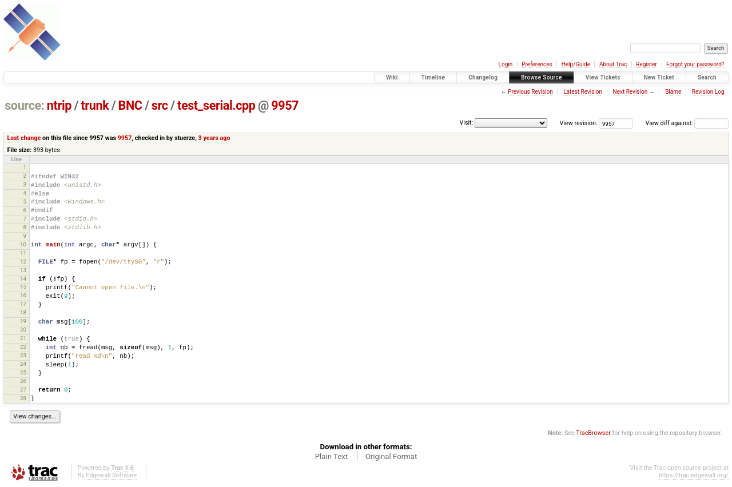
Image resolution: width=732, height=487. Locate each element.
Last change (24, 138)
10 (23, 244)
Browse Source (541, 77)
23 (23, 355)
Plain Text (331, 456)
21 (23, 338)
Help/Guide (576, 64)
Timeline (433, 77)
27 (23, 389)
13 (23, 270)
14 (23, 279)
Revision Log (708, 92)
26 (23, 381)
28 (23, 398)
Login (506, 64)
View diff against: (687, 123)
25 (23, 372)
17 (23, 304)
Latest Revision (582, 92)
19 (23, 321)
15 (23, 287)
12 (23, 261)
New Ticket (659, 77)
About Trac (613, 64)
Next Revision (630, 92)
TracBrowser (593, 433)
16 (23, 295)
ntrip (59, 105)
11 (23, 253)
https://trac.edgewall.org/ (694, 475)
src (160, 105)
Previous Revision (530, 92)
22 (23, 347)
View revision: (579, 123)
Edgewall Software (111, 475)
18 (23, 312)
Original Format (391, 456)
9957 (285, 105)
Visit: (466, 122)
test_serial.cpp (216, 105)
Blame (673, 92)
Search (707, 77)
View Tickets (603, 77)
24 (23, 364)
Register (646, 64)
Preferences (537, 64)
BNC (130, 105)
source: (24, 105)
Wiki (392, 77)
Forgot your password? (695, 64)
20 (23, 329)
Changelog (483, 77)
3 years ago (214, 138)
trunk (95, 105)
